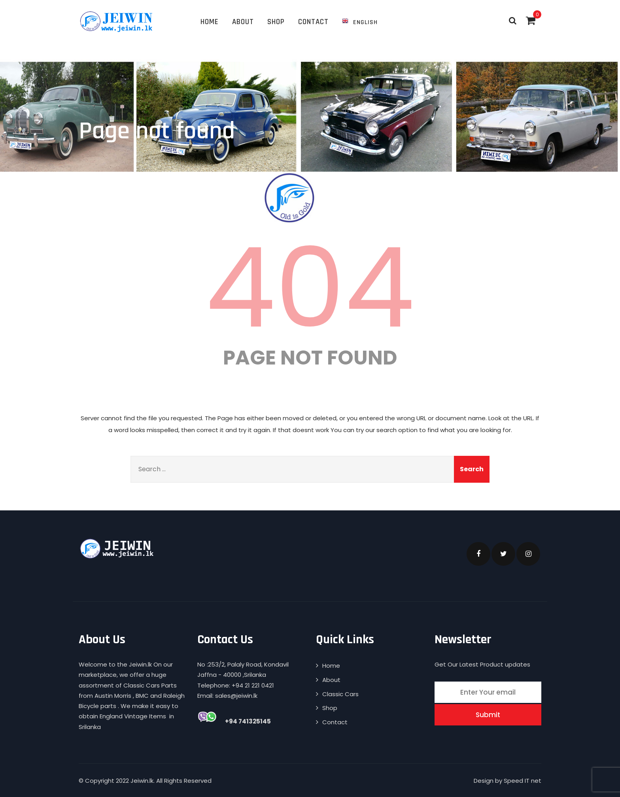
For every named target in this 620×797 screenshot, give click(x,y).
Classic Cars (340, 694)
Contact (313, 22)
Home (209, 22)
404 (310, 287)
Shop (276, 22)
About (243, 22)
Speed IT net (522, 780)
